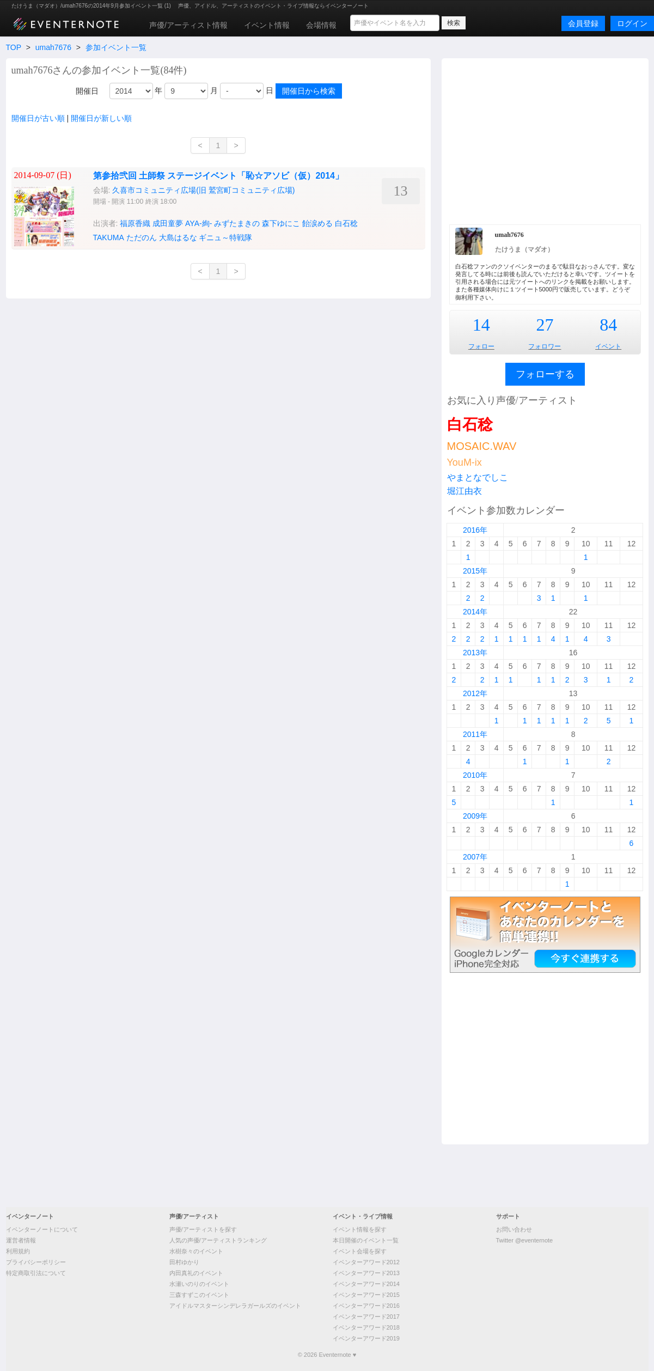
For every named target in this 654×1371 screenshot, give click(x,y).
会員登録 (583, 23)
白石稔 (346, 223)
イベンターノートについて (42, 1229)
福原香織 (135, 223)
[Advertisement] (545, 140)
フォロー (481, 346)
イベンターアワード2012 (366, 1262)
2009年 (475, 816)
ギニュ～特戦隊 (225, 237)
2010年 (475, 775)
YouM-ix (464, 462)
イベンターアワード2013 (366, 1273)
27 (544, 324)
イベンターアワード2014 (366, 1284)
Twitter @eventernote (524, 1240)
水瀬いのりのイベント (199, 1284)
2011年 (475, 734)
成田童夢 (167, 223)
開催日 (87, 91)
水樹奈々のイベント (196, 1251)
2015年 (475, 570)
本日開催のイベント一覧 (366, 1240)
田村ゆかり (184, 1262)
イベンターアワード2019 (366, 1338)
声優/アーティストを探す (203, 1229)
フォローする (545, 374)
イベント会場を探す (360, 1251)
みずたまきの (237, 223)
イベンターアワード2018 (366, 1327)
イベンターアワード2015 (366, 1294)
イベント (608, 346)
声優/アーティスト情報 (188, 25)
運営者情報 (21, 1240)
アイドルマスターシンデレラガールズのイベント (235, 1305)
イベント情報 (267, 25)
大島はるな (178, 237)
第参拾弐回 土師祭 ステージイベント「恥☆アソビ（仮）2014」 (218, 175)
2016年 (475, 530)
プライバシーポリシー (36, 1262)
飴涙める (317, 223)
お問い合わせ (514, 1229)
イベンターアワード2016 (366, 1305)
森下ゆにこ (281, 223)
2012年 (475, 693)
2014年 (475, 611)
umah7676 (53, 47)
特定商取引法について (36, 1273)
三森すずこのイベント (199, 1294)
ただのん (141, 237)
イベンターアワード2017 (366, 1316)
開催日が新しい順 (101, 118)
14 (481, 324)
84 (608, 324)
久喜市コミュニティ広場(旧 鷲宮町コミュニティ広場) (203, 190)
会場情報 (321, 25)
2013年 (475, 652)
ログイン (632, 23)
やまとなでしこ (477, 477)
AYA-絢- (198, 223)
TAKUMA (108, 237)
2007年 (475, 856)
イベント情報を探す (360, 1229)
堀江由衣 (464, 491)
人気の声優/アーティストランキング (218, 1240)
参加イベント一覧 (115, 47)
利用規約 (18, 1251)
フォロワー (544, 346)
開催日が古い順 (38, 118)
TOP (13, 47)
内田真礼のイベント (196, 1273)
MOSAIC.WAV (482, 446)
